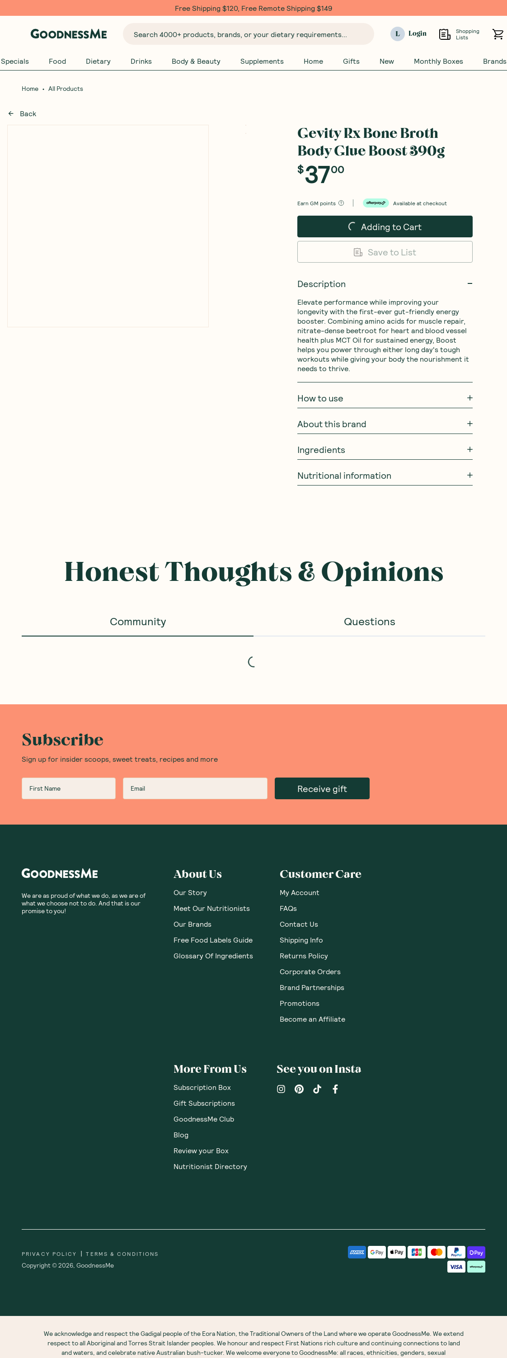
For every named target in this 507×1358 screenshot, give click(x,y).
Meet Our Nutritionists (212, 908)
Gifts (351, 61)
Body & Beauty (196, 61)
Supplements (262, 61)
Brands (495, 61)
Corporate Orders (310, 971)
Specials (15, 61)
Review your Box (201, 1150)
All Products (65, 88)
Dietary (98, 61)
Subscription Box (202, 1087)
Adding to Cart (374, 229)
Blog (181, 1134)
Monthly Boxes (438, 61)
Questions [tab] (369, 620)
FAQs (288, 908)
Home (313, 61)
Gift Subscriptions (204, 1103)
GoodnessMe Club (204, 1118)
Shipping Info (301, 939)
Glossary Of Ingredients (213, 955)
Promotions (299, 1003)
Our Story (190, 892)
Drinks (141, 61)
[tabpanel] (253, 652)
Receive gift (322, 788)
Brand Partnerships (312, 987)
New (387, 61)
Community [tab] (138, 620)
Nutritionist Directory (210, 1166)
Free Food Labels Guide (213, 939)
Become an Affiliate (312, 1018)
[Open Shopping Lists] (445, 34)
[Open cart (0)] (497, 34)
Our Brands (192, 923)
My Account (299, 892)
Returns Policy (304, 955)
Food (57, 61)
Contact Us (299, 923)
